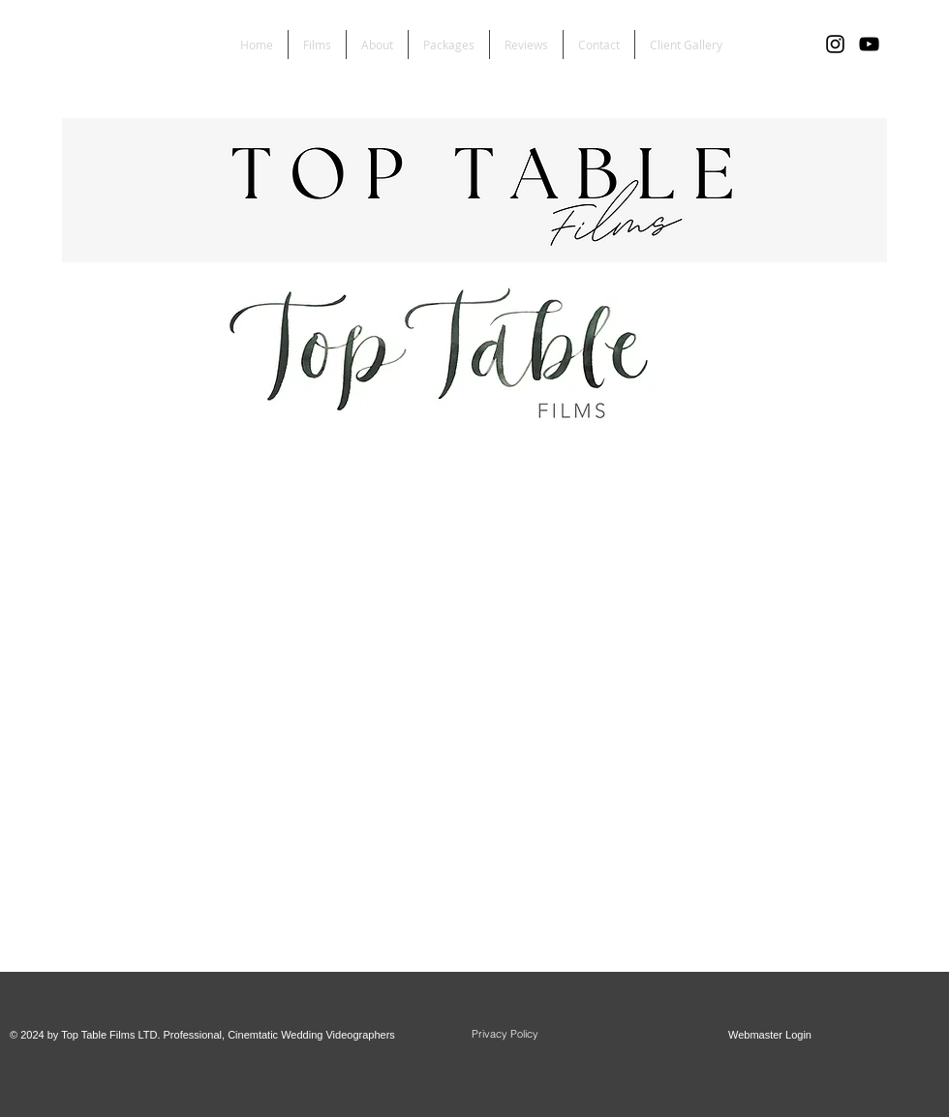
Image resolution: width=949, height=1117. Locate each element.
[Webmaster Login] (769, 1035)
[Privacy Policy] (504, 1034)
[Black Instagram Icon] (835, 44)
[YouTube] (869, 44)
